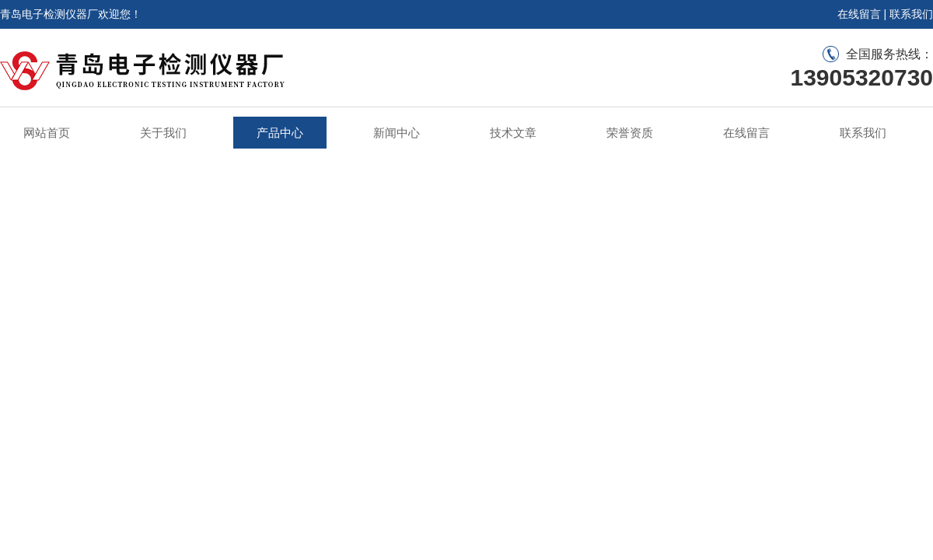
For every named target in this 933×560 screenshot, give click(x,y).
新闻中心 (396, 132)
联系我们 (911, 14)
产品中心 (280, 132)
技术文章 (513, 132)
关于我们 (163, 132)
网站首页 (46, 132)
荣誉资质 (629, 132)
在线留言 (859, 14)
